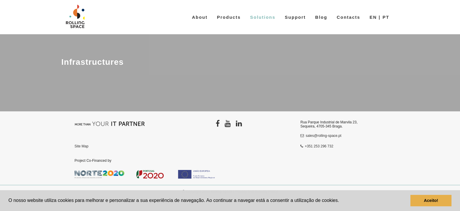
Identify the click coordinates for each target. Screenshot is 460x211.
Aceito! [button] (431, 200)
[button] (341, 201)
